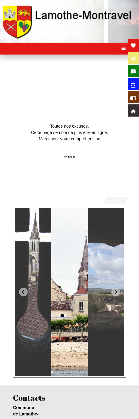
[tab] (52, 372)
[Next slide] (115, 292)
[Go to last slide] (23, 292)
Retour (69, 157)
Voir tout (115, 200)
